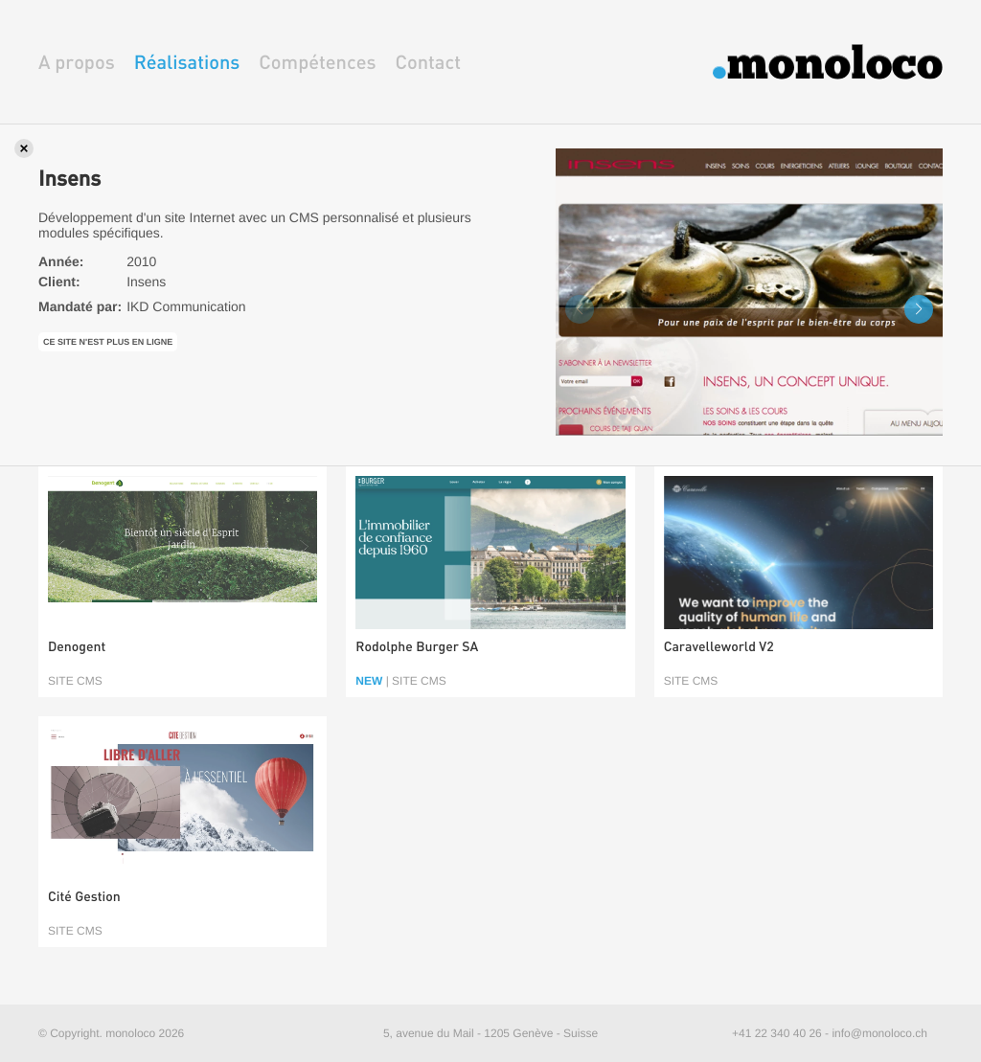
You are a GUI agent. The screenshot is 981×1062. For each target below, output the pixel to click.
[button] (918, 309)
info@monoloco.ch (879, 1033)
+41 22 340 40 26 (777, 1033)
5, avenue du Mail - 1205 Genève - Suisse (490, 1033)
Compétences (317, 62)
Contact (428, 62)
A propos (76, 62)
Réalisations (187, 62)
